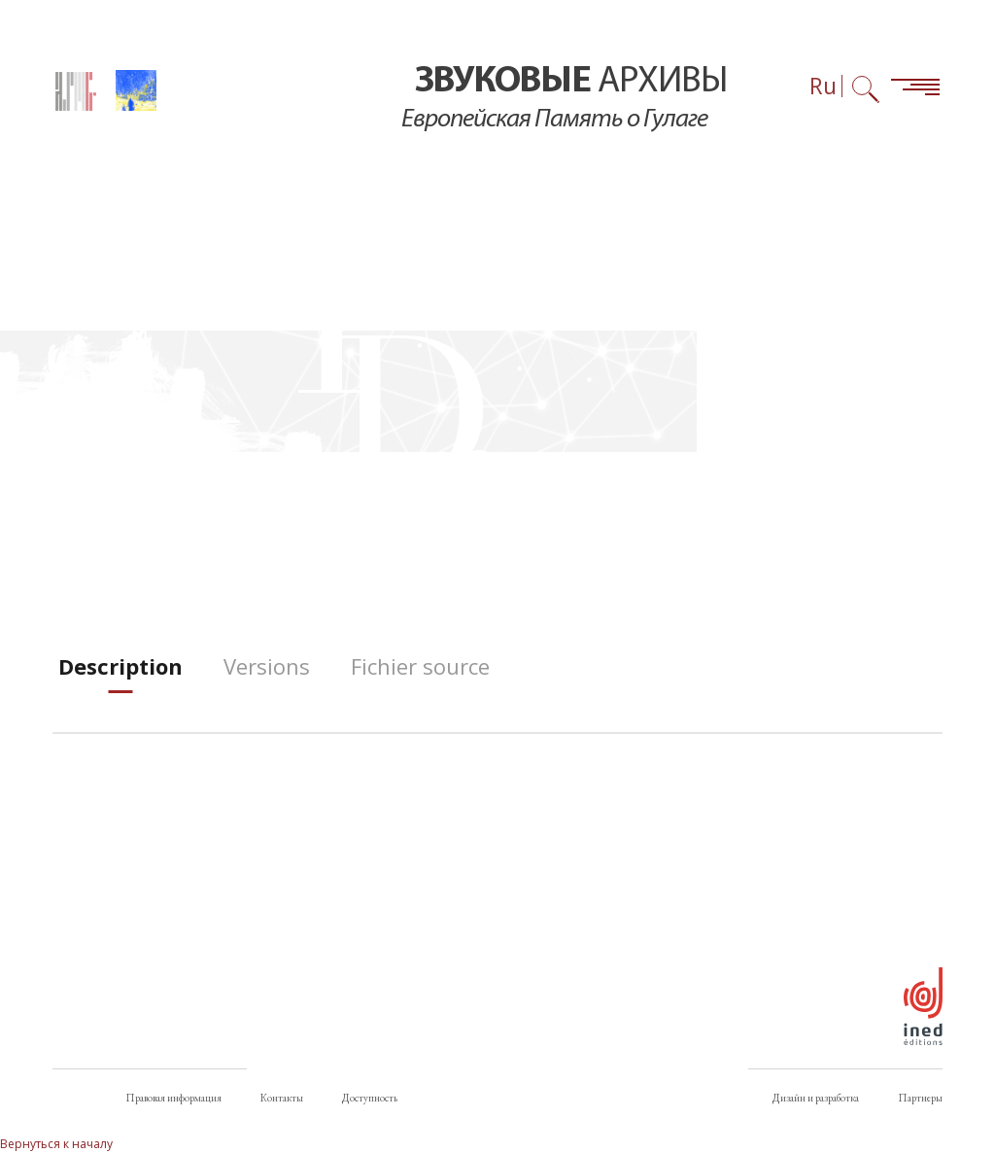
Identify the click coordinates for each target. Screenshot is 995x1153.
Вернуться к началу (56, 1144)
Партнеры (920, 1097)
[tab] (120, 666)
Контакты (281, 1097)
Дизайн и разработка (815, 1097)
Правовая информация (173, 1097)
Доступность (369, 1097)
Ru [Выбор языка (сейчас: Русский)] (823, 86)
